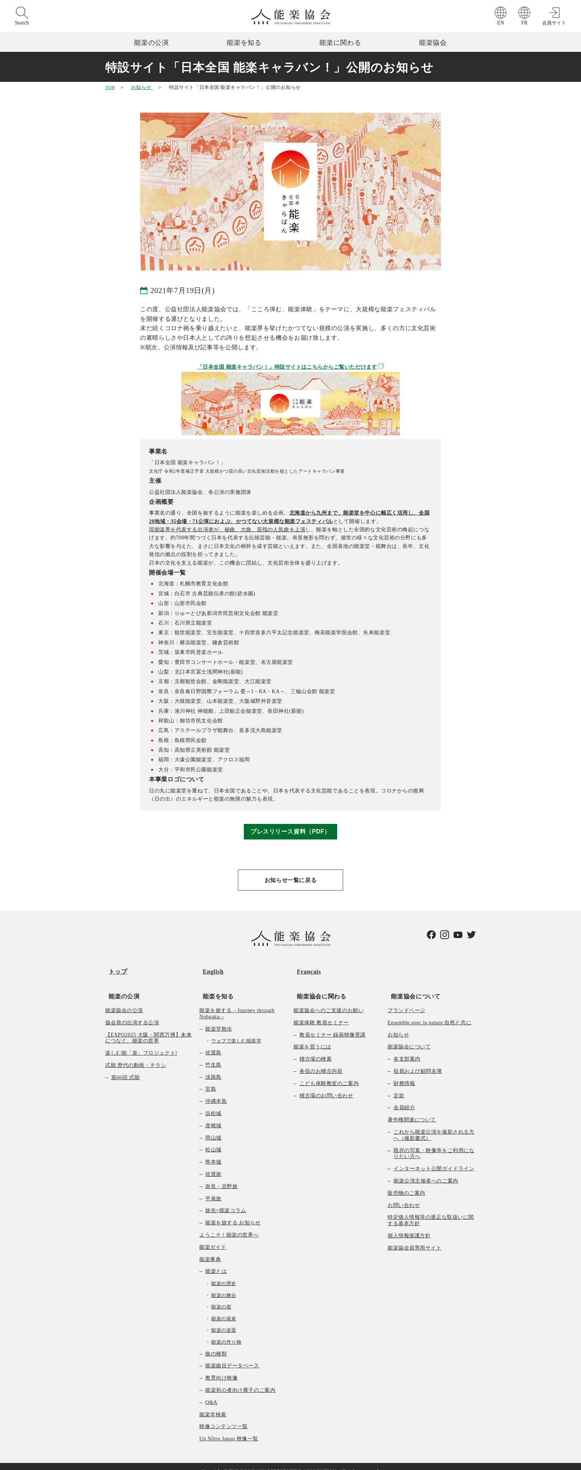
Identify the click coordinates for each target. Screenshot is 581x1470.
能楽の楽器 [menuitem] (223, 1321)
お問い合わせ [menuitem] (404, 1196)
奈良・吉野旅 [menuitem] (221, 1177)
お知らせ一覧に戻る (290, 880)
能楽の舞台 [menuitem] (223, 1286)
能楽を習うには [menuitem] (312, 1038)
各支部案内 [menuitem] (407, 1050)
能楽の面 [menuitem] (221, 1298)
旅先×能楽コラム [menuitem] (225, 1201)
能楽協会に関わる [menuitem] (318, 987)
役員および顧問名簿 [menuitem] (418, 1062)
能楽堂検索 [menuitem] (212, 1405)
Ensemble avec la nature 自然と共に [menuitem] (429, 1013)
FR (524, 23)
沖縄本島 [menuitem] (216, 1092)
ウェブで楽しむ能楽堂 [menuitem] (236, 1032)
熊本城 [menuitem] (213, 1153)
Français (305, 969)
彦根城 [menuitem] (213, 1116)
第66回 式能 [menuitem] (125, 1068)
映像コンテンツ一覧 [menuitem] (223, 1417)
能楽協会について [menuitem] (412, 987)
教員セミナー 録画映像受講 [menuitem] (332, 1025)
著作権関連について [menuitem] (412, 1111)
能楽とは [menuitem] (216, 1262)
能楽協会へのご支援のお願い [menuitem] (328, 1001)
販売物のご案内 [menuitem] (406, 1184)
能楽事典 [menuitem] (210, 1250)
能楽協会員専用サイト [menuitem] (415, 1238)
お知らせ (142, 87)
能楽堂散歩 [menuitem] (218, 1019)
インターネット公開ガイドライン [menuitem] (434, 1160)
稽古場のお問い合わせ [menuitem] (326, 1086)
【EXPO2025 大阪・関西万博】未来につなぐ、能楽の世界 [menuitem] (148, 1029)
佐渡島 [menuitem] (213, 1043)
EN (500, 23)
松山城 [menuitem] (213, 1141)
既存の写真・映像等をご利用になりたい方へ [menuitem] (434, 1144)
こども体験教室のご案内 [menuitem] (329, 1074)
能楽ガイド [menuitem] (212, 1238)
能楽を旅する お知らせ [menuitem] (233, 1214)
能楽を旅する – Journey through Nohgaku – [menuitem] (237, 1004)
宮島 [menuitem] (210, 1080)
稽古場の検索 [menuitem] (315, 1050)
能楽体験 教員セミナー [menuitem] (321, 1013)
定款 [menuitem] (399, 1086)
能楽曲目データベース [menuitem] (232, 1357)
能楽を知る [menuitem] (214, 987)
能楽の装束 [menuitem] (223, 1309)
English (209, 969)
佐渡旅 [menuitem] (213, 1165)
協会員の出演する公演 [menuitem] (132, 1013)
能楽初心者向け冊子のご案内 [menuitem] (240, 1381)
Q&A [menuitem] (211, 1393)
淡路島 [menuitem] (213, 1068)
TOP (109, 87)
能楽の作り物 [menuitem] (226, 1333)
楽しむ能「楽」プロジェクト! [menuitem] (141, 1044)
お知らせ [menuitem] (398, 1025)
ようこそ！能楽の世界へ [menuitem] (229, 1225)
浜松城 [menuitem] (213, 1104)
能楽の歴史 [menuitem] (223, 1274)
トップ (114, 969)
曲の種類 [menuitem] (216, 1344)
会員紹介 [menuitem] (404, 1098)
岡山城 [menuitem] (213, 1128)
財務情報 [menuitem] (404, 1074)
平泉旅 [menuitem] (213, 1189)
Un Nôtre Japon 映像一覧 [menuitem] (228, 1430)
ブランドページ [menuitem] (406, 1001)
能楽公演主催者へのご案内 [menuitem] (426, 1171)
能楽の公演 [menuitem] (120, 987)
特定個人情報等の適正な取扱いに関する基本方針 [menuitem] (431, 1211)
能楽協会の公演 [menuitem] (124, 1001)
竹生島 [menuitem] (213, 1055)
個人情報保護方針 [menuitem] (409, 1226)
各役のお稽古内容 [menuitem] (320, 1062)
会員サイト (554, 23)
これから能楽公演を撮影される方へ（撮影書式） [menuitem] (434, 1126)
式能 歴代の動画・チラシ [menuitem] (135, 1056)
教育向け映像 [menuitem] (221, 1369)
